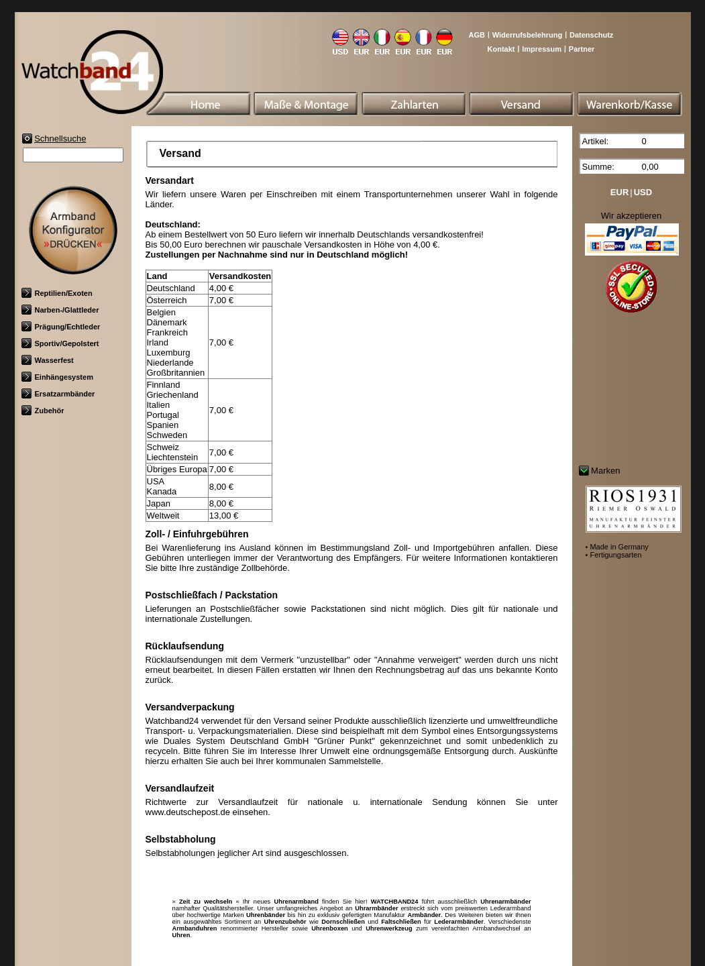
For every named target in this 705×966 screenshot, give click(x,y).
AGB (476, 35)
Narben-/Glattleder (60, 310)
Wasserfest (47, 360)
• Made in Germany (617, 547)
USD (643, 192)
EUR (619, 192)
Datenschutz (591, 35)
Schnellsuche (60, 138)
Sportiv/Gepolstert (60, 343)
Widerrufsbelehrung (527, 35)
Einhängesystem (57, 377)
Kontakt (501, 49)
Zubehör (42, 411)
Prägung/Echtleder (61, 327)
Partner (582, 49)
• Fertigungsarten (614, 555)
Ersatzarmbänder (58, 394)
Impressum (541, 49)
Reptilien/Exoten (57, 293)
